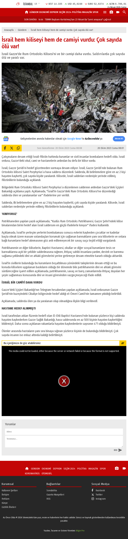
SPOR (95, 12)
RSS (48, 498)
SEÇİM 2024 (65, 12)
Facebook (98, 490)
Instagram (99, 499)
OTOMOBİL (47, 473)
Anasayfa (9, 29)
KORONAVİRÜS (32, 473)
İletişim (5, 494)
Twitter (97, 494)
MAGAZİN (87, 12)
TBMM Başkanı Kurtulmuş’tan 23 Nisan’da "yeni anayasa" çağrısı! (74, 19)
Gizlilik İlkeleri (9, 507)
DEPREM (54, 12)
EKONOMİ (44, 12)
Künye (5, 502)
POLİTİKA (77, 12)
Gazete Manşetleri (55, 494)
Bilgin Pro (80, 530)
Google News (74, 138)
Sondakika (51, 490)
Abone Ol (119, 139)
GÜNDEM (33, 12)
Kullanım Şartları (10, 490)
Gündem (22, 29)
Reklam (5, 498)
